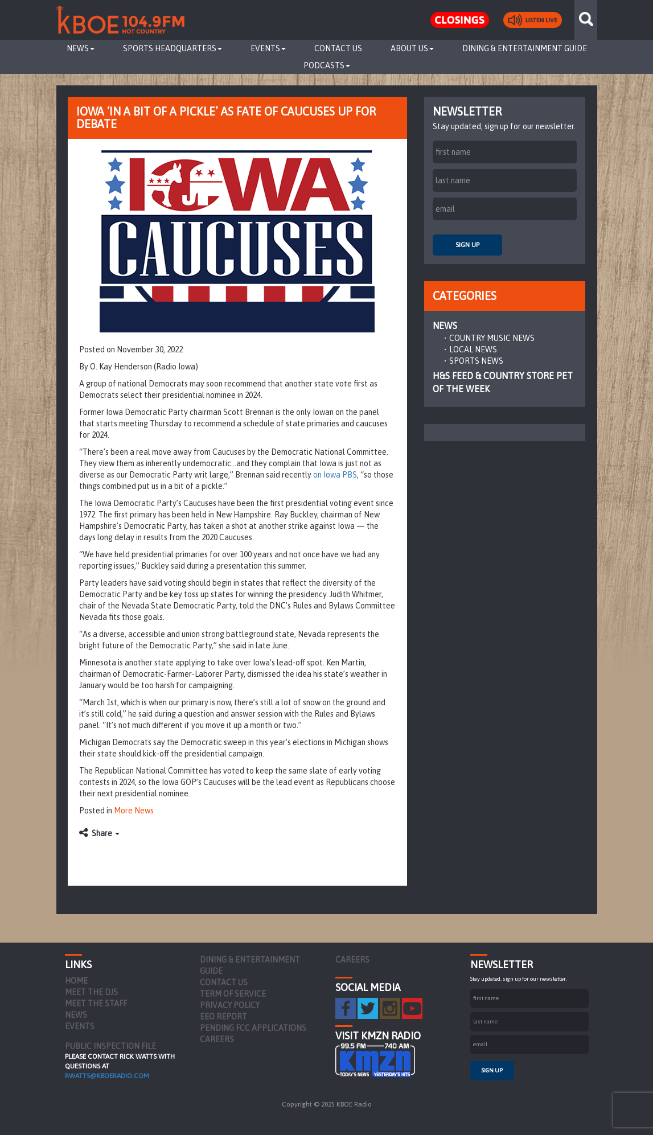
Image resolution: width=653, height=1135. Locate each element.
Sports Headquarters (172, 48)
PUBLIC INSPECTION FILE (110, 1046)
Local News (473, 349)
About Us (412, 48)
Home (76, 980)
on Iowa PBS (335, 474)
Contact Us (338, 48)
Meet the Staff (96, 1003)
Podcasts (326, 65)
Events (268, 48)
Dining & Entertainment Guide (524, 48)
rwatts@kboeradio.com (107, 1076)
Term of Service (233, 993)
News (81, 48)
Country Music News (492, 338)
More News (134, 810)
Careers (217, 1039)
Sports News (476, 360)
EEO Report (223, 1016)
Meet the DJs (91, 992)
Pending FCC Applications (253, 1028)
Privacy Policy (230, 1005)
